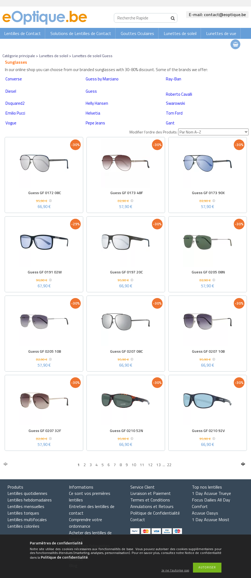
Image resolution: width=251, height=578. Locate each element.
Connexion (195, 44)
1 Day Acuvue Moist (210, 519)
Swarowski (175, 103)
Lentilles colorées (23, 526)
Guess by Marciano (102, 79)
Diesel (10, 91)
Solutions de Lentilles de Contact (80, 33)
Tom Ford (174, 113)
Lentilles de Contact (22, 33)
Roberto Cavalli (179, 94)
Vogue (10, 123)
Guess (91, 91)
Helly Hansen (97, 103)
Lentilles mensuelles (25, 506)
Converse (13, 79)
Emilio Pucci (15, 113)
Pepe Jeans (95, 123)
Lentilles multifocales (27, 519)
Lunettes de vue (221, 33)
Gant (170, 123)
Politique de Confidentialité (155, 513)
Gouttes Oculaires (137, 33)
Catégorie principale (18, 56)
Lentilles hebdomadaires (29, 500)
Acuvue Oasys (205, 513)
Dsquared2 (15, 103)
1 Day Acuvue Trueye (211, 493)
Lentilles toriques (23, 513)
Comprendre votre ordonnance (85, 522)
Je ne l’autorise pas (175, 570)
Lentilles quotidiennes (27, 493)
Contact (137, 519)
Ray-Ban (173, 79)
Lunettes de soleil (180, 33)
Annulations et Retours (152, 506)
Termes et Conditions (150, 500)
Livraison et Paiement (150, 493)
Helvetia (93, 113)
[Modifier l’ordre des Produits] (213, 132)
